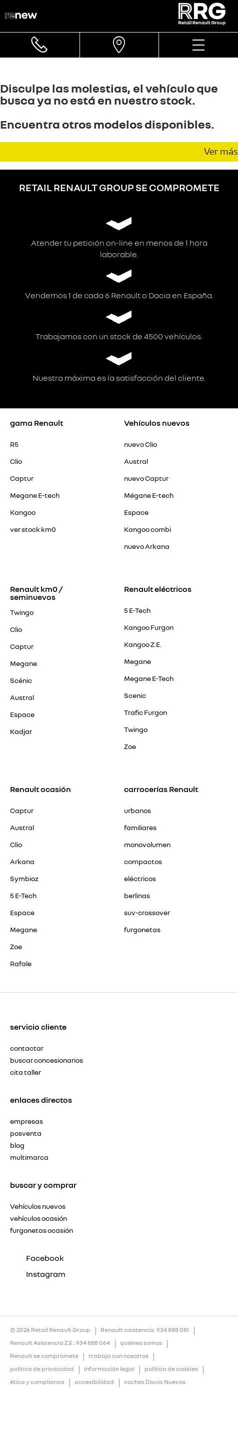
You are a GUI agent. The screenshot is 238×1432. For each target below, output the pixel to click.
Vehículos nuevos (38, 1206)
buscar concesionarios (46, 1060)
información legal (109, 1369)
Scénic (21, 680)
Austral (136, 461)
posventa (26, 1133)
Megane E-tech (35, 495)
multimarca (29, 1157)
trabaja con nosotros (118, 1356)
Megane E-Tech (149, 678)
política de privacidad (42, 1369)
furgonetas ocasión (41, 1230)
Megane (23, 663)
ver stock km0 (33, 529)
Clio (16, 461)
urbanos (137, 810)
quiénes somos (141, 1343)
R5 (14, 444)
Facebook (37, 1258)
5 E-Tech (137, 610)
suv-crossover (147, 912)
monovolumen (147, 844)
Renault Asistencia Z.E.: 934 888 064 (60, 1343)
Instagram (38, 1274)
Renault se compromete (44, 1356)
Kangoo (23, 512)
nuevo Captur (146, 478)
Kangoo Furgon (149, 627)
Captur (22, 478)
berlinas (137, 895)
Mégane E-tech (149, 495)
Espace (136, 512)
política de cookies (171, 1369)
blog (17, 1145)
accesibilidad (94, 1382)
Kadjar (21, 731)
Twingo (22, 612)
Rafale (21, 963)
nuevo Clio (140, 444)
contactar (27, 1048)
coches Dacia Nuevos (155, 1382)
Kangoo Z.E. (143, 644)
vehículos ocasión (38, 1218)
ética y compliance (37, 1382)
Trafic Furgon (145, 712)
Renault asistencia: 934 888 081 (144, 1330)
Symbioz (24, 878)
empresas (26, 1121)
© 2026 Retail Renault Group (50, 1330)
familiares (140, 827)
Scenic (135, 695)
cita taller (25, 1072)
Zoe (130, 746)
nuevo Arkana (147, 546)
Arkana (22, 861)
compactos (143, 861)
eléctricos (140, 878)
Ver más (221, 151)
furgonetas (142, 929)
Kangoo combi (147, 529)
